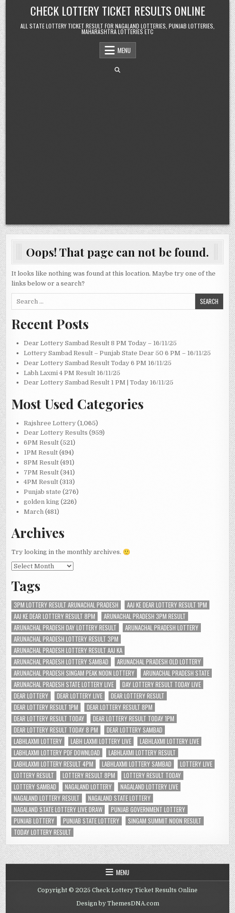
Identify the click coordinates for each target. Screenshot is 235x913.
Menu (124, 50)
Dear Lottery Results (56, 432)
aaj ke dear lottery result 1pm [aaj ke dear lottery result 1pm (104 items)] (167, 604)
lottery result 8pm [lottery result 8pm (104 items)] (89, 775)
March (34, 511)
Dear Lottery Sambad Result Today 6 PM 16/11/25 (98, 363)
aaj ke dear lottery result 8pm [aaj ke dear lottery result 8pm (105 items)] (54, 616)
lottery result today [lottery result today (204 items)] (152, 775)
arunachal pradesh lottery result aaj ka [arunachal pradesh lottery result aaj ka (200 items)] (68, 650)
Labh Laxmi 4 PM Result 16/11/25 (72, 372)
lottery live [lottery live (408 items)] (196, 764)
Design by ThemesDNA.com (117, 903)
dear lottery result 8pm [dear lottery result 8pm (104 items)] (120, 707)
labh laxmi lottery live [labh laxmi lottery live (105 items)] (101, 741)
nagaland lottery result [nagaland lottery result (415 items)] (47, 798)
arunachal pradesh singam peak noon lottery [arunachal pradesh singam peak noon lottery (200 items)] (74, 673)
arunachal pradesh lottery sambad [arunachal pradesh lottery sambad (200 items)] (61, 661)
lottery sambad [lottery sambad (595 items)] (35, 786)
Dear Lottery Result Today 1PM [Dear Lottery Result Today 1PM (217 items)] (133, 718)
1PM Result (41, 452)
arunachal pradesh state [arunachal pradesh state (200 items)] (176, 673)
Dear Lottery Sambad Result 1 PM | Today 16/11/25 (98, 382)
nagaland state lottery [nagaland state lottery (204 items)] (119, 798)
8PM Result (41, 462)
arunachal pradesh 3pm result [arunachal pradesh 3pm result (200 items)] (145, 616)
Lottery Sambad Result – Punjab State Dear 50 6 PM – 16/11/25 (117, 353)
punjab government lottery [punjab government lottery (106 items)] (148, 809)
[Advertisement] (118, 148)
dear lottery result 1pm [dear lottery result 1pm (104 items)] (46, 707)
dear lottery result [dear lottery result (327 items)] (137, 695)
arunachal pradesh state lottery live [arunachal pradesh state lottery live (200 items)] (64, 684)
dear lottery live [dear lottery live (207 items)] (79, 695)
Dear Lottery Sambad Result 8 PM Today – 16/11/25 (100, 343)
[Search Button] (117, 70)
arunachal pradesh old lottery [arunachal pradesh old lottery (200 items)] (159, 661)
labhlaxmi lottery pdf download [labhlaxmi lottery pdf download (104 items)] (57, 752)
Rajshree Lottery (50, 423)
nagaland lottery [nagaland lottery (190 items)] (88, 786)
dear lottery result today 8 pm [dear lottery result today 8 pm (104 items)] (56, 729)
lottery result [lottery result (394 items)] (34, 775)
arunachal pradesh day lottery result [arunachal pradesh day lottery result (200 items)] (65, 627)
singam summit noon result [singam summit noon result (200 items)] (164, 820)
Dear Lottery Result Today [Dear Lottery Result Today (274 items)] (49, 718)
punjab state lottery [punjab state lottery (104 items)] (91, 820)
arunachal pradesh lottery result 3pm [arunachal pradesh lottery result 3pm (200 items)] (66, 639)
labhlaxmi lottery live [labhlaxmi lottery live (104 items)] (169, 741)
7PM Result (41, 472)
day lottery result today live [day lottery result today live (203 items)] (161, 684)
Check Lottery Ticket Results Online (117, 10)
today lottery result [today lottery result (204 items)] (42, 832)
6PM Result (41, 442)
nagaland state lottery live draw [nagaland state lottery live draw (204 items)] (58, 809)
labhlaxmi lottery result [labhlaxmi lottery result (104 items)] (142, 752)
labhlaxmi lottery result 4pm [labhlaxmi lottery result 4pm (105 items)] (53, 764)
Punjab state (42, 491)
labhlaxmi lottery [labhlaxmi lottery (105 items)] (38, 741)
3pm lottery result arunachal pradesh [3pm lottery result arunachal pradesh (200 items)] (66, 604)
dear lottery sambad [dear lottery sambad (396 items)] (135, 729)
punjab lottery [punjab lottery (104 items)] (34, 820)
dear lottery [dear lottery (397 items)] (31, 695)
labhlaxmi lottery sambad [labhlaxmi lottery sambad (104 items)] (137, 764)
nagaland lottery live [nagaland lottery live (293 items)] (149, 786)
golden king (41, 501)
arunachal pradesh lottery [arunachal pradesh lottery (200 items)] (162, 627)
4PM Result (41, 481)
